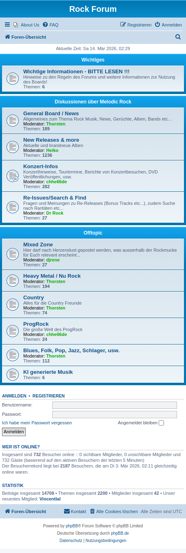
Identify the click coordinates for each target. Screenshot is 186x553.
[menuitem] (26, 25)
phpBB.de (120, 533)
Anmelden (14, 395)
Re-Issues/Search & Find (54, 198)
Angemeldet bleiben (141, 423)
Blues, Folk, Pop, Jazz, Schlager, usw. (71, 350)
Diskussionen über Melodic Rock (93, 102)
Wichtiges (93, 60)
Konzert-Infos (40, 166)
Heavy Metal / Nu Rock (52, 276)
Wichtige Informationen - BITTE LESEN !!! (76, 71)
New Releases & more (51, 140)
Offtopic (93, 233)
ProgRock (36, 324)
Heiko (52, 150)
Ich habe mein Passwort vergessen (37, 422)
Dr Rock (54, 213)
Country (33, 297)
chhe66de (56, 181)
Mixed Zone (38, 244)
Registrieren (49, 395)
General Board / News (51, 113)
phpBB (72, 526)
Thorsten (55, 123)
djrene (53, 259)
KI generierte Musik (48, 372)
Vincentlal (50, 498)
